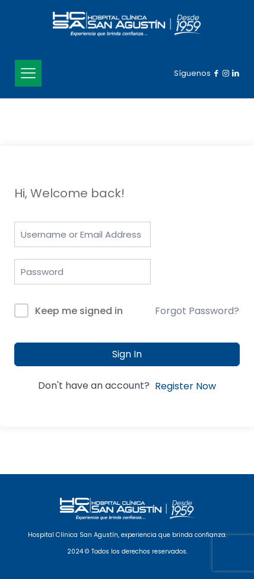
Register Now (185, 386)
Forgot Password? (197, 311)
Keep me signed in (79, 311)
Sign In (127, 354)
